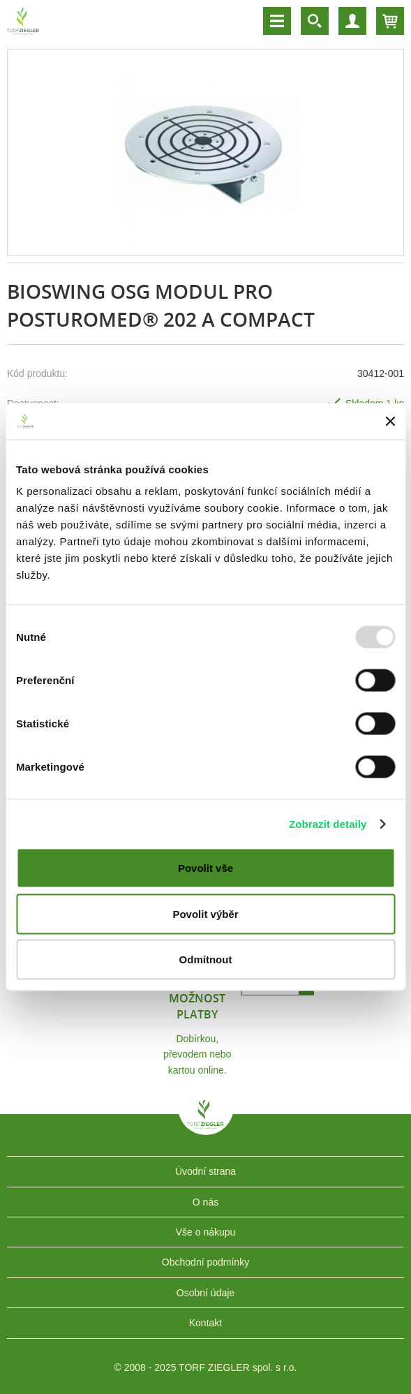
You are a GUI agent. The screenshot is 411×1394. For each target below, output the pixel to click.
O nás (205, 1202)
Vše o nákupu (206, 1232)
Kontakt (205, 1322)
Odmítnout (205, 959)
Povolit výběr (205, 913)
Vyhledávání (315, 21)
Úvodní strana (205, 1171)
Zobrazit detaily (328, 823)
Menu (277, 21)
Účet (352, 21)
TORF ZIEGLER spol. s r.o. (206, 1124)
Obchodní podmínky (205, 1262)
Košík (390, 21)
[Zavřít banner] (390, 421)
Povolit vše (205, 868)
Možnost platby (197, 1006)
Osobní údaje (205, 1292)
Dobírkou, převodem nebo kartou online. (197, 1054)
